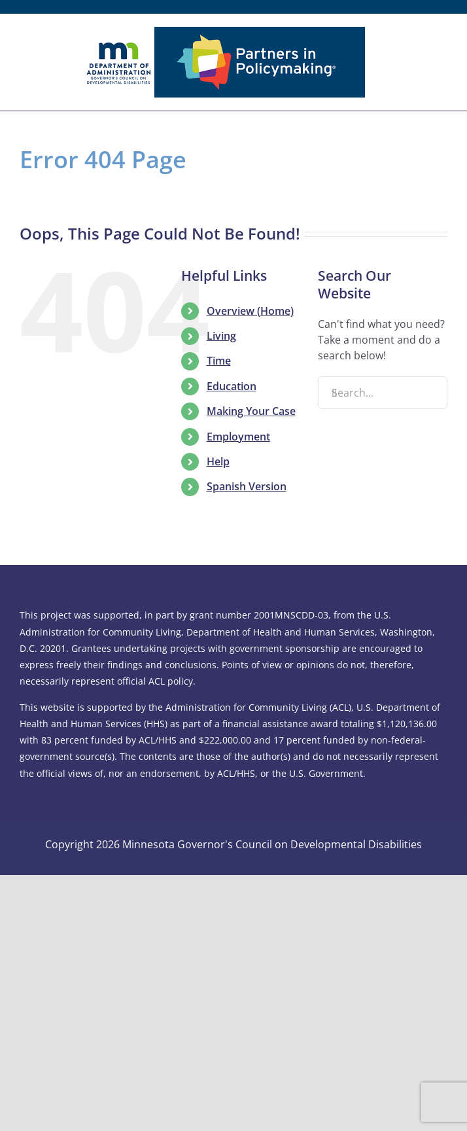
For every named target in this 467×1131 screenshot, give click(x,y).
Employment (238, 436)
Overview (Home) (250, 311)
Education (231, 386)
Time (219, 360)
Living (221, 336)
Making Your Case (251, 411)
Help (218, 461)
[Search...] (382, 392)
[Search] (334, 392)
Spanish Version (246, 486)
